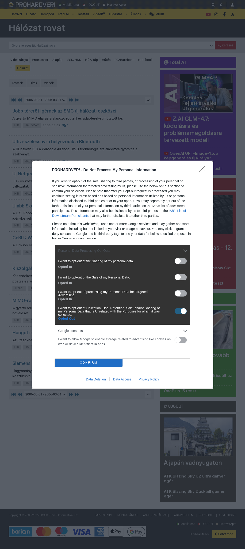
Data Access (122, 379)
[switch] (181, 261)
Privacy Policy (149, 379)
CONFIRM (88, 362)
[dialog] (122, 274)
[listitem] (122, 250)
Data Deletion (96, 379)
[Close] (203, 170)
